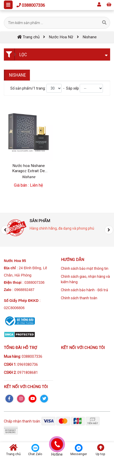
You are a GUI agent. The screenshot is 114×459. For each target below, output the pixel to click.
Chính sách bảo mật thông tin (84, 268)
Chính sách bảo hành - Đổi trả (84, 290)
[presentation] (5, 229)
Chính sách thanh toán (79, 298)
